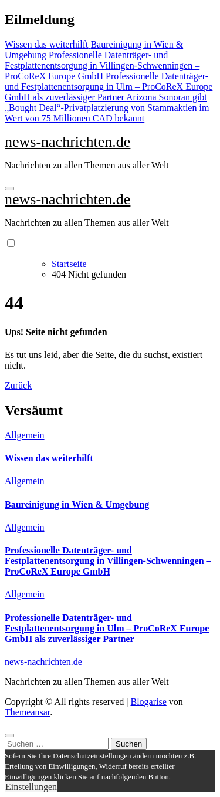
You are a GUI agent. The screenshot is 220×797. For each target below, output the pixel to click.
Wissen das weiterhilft (49, 458)
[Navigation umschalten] (9, 188)
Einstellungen (31, 787)
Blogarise (148, 702)
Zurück (18, 385)
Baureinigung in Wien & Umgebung (77, 504)
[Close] (9, 735)
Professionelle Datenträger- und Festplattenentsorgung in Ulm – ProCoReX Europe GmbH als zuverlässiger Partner (107, 628)
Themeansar (27, 712)
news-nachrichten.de (67, 141)
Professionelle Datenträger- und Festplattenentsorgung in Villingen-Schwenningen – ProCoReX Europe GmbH (108, 560)
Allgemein (25, 435)
